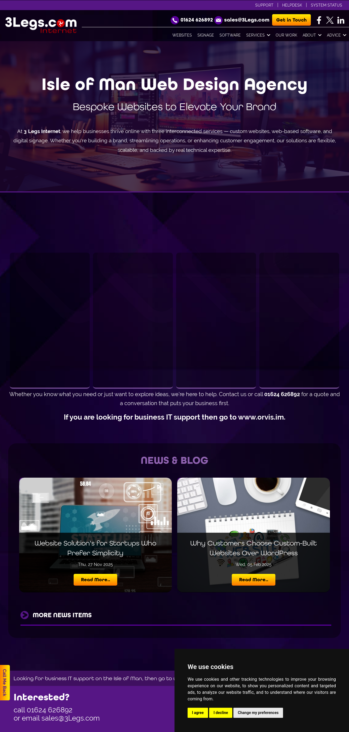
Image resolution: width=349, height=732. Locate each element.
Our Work (286, 35)
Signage (205, 35)
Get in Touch (291, 20)
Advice (336, 35)
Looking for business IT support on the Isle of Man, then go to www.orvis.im (111, 678)
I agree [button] (198, 712)
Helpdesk (292, 5)
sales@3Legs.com (70, 718)
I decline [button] (220, 712)
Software (230, 35)
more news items (62, 615)
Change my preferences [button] (258, 712)
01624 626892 (50, 710)
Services (258, 35)
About (312, 35)
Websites (182, 35)
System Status (326, 5)
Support (264, 5)
